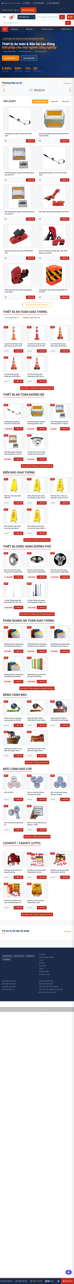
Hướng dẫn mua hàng (9, 981)
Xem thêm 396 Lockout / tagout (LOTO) (37, 914)
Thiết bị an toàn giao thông (25, 312)
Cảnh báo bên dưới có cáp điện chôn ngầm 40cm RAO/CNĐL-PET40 (13, 751)
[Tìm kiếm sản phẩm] (47, 17)
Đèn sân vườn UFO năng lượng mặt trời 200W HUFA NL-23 (60, 572)
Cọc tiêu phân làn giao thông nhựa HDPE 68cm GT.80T (12, 376)
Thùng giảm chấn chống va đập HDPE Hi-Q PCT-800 (53, 291)
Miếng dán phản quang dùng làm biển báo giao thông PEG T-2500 (13, 676)
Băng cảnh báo (15, 694)
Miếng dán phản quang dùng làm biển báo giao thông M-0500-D (36, 646)
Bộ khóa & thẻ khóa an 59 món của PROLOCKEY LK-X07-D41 (12, 902)
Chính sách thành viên (46, 981)
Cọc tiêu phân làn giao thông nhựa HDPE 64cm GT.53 (35, 376)
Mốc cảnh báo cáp (17, 769)
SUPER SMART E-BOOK (46, 957)
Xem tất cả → (67, 83)
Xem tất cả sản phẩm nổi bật (37, 305)
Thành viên (42, 966)
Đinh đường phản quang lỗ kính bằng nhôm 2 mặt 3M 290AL (54, 135)
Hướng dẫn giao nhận (9, 986)
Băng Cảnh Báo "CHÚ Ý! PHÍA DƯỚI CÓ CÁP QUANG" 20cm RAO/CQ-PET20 (60, 720)
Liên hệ (41, 969)
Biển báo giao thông (19, 472)
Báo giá (18, 351)
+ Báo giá (30, 141)
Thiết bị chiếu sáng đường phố (27, 546)
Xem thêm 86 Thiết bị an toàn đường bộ (37, 466)
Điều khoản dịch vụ (8, 989)
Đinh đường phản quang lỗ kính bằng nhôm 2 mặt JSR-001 (20, 213)
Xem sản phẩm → (10, 58)
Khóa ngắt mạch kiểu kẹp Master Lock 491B (53, 212)
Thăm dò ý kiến (44, 971)
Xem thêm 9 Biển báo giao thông (37, 540)
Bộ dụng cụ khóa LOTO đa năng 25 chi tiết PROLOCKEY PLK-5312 (13, 872)
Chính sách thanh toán (46, 984)
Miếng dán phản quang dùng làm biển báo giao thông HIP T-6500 (60, 646)
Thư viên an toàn (44, 974)
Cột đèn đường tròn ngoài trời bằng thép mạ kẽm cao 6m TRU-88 (36, 602)
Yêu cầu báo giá (28, 58)
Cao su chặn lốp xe (11, 317)
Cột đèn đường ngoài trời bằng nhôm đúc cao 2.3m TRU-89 (12, 602)
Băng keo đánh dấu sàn (31, 317)
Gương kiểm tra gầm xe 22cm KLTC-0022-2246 (53, 174)
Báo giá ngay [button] (28, 10)
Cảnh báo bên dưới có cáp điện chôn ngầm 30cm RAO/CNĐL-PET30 (36, 751)
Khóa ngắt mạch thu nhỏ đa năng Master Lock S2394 (18, 291)
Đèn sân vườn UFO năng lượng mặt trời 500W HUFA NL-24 (36, 572)
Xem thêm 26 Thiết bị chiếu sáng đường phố (37, 614)
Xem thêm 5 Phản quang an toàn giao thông (37, 688)
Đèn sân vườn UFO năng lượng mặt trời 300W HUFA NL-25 (13, 572)
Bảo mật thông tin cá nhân (47, 992)
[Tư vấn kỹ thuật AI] (68, 1272)
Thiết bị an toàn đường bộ (23, 394)
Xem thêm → (68, 931)
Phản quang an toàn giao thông (28, 620)
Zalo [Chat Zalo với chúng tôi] (17, 10)
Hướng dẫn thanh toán (9, 984)
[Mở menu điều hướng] (4, 17)
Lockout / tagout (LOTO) (22, 843)
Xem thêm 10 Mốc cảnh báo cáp (37, 837)
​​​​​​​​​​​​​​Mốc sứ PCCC (8, 792)
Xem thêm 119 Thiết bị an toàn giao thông (37, 388)
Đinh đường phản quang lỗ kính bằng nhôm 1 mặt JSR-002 (20, 174)
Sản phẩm (9, 101)
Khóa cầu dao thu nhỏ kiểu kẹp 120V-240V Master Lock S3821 (53, 252)
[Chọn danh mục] (26, 17)
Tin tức (41, 960)
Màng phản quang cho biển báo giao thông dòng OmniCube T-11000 (36, 676)
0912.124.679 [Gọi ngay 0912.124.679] (7, 10)
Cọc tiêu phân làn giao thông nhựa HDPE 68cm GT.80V (59, 346)
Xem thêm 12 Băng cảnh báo (37, 762)
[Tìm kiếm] (62, 17)
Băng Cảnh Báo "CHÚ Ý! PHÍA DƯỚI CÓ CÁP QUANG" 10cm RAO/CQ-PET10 (36, 720)
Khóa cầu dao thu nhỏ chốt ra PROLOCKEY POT (19, 252)
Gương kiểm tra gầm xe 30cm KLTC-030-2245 (18, 135)
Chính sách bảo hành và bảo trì (49, 986)
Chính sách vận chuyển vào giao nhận (51, 989)
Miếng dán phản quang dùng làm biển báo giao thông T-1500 (13, 646)
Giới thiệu (42, 963)
